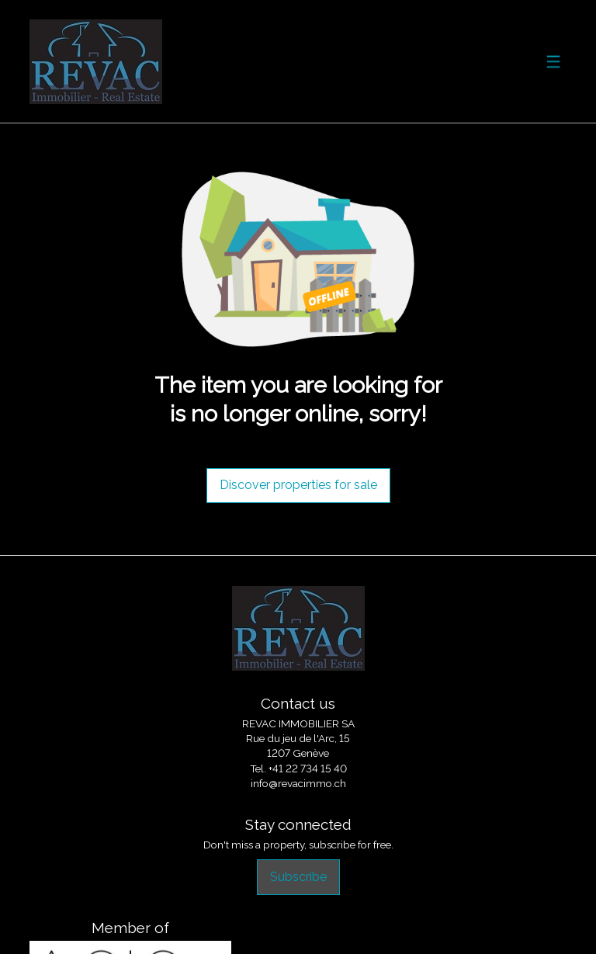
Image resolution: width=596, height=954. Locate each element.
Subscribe (298, 876)
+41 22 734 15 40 (308, 768)
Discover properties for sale (298, 484)
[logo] (95, 61)
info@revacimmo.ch (298, 783)
